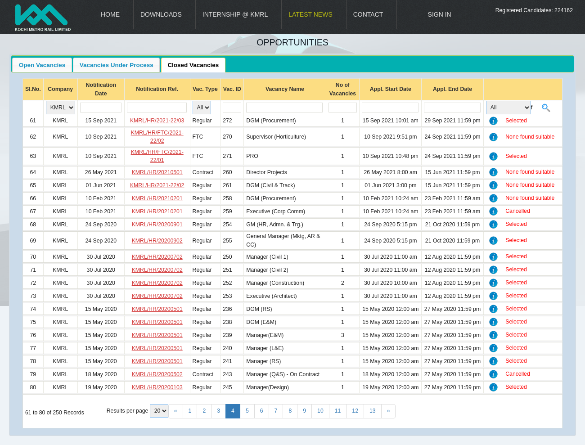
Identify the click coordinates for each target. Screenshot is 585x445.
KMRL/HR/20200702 (157, 257)
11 (338, 411)
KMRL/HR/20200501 (157, 309)
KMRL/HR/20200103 (157, 387)
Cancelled (517, 211)
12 (355, 411)
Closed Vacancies (193, 65)
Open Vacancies (42, 65)
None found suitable (529, 137)
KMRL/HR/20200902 (157, 241)
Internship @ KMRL (235, 14)
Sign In (439, 14)
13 (372, 411)
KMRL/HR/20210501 (157, 172)
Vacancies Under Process (116, 65)
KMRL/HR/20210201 (157, 198)
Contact (368, 14)
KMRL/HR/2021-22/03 (157, 120)
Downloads (161, 14)
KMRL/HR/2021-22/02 (157, 185)
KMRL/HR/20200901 (157, 224)
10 (320, 411)
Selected (516, 120)
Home (110, 14)
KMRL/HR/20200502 (157, 374)
